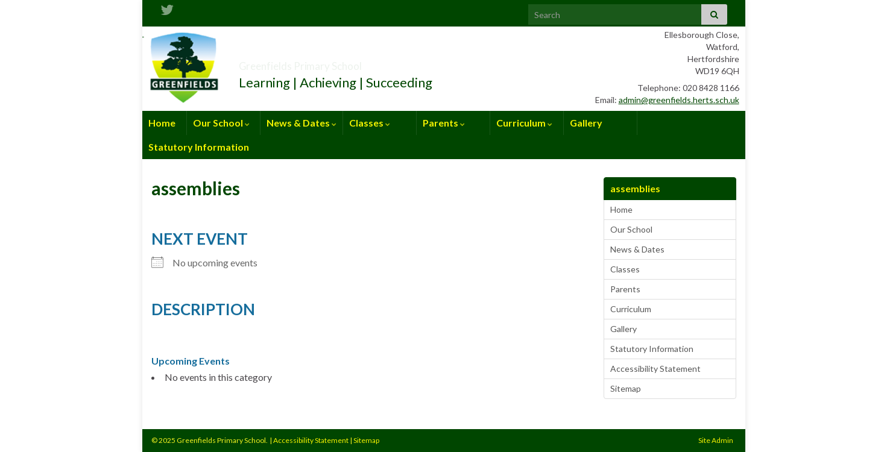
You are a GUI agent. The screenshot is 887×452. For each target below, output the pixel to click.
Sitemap (625, 388)
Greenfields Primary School (344, 62)
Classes (369, 122)
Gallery (586, 122)
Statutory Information (198, 146)
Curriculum (524, 122)
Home (161, 122)
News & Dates (301, 122)
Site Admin (715, 440)
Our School (221, 122)
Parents (444, 122)
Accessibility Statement (655, 368)
